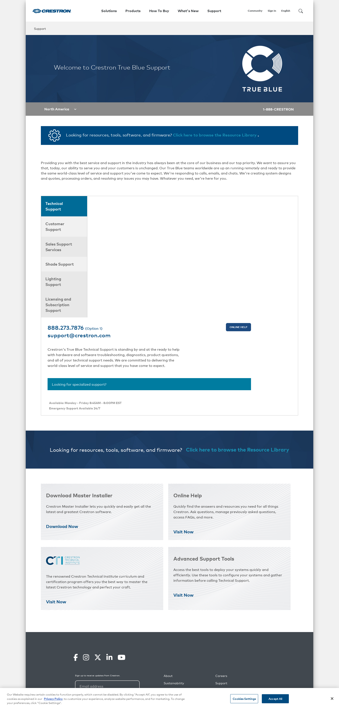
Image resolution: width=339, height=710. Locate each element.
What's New (188, 11)
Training (221, 607)
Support (221, 585)
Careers (221, 578)
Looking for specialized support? (125, 268)
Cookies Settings (244, 698)
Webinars (222, 614)
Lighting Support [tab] (53, 281)
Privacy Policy (136, 677)
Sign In (272, 10)
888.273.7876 (124, 206)
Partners (221, 592)
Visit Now (183, 433)
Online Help (274, 205)
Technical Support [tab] (54, 206)
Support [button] (214, 11)
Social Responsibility (179, 592)
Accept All (275, 698)
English (285, 10)
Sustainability (174, 585)
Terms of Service (157, 677)
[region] (169, 699)
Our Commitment (177, 607)
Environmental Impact (180, 600)
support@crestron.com (130, 214)
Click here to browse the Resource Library (215, 135)
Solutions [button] (109, 11)
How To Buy (159, 11)
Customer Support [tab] (54, 226)
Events (220, 622)
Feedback (222, 629)
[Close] (332, 698)
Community (255, 10)
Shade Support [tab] (59, 263)
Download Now (62, 428)
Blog (167, 622)
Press (219, 600)
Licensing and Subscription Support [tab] (58, 304)
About (168, 578)
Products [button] (133, 11)
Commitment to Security (182, 614)
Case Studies (173, 629)
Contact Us (172, 644)
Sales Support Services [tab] (58, 246)
